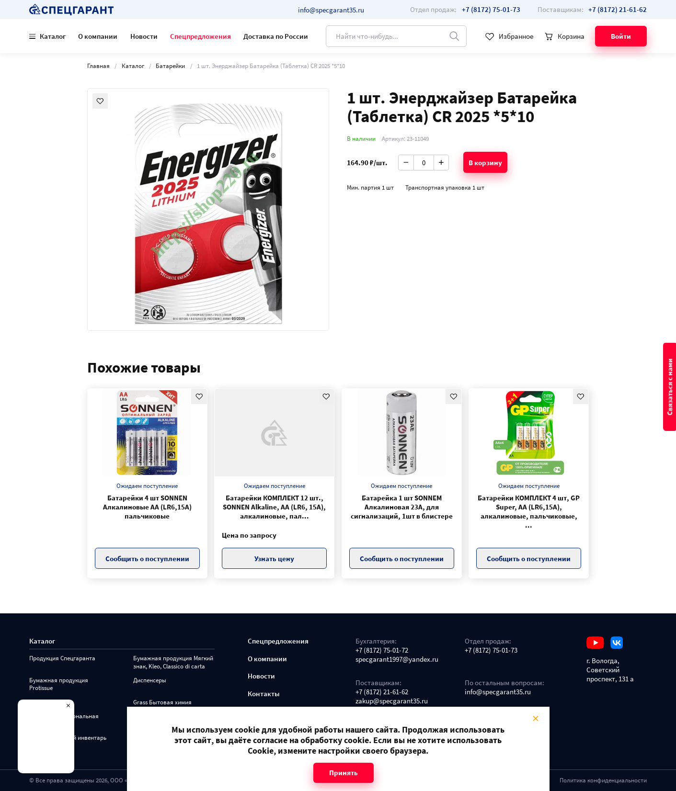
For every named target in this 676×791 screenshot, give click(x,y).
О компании (97, 36)
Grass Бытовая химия (162, 702)
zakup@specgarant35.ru (391, 700)
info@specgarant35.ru (331, 9)
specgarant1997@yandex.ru (396, 659)
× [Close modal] (535, 718)
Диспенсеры (149, 680)
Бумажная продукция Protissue (58, 684)
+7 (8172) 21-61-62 (381, 691)
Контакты (264, 693)
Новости (144, 36)
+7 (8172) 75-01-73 (491, 650)
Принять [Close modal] (343, 772)
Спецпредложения (200, 36)
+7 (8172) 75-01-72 (381, 650)
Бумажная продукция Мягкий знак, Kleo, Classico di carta (173, 662)
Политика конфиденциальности (603, 780)
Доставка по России (275, 36)
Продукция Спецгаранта (62, 658)
